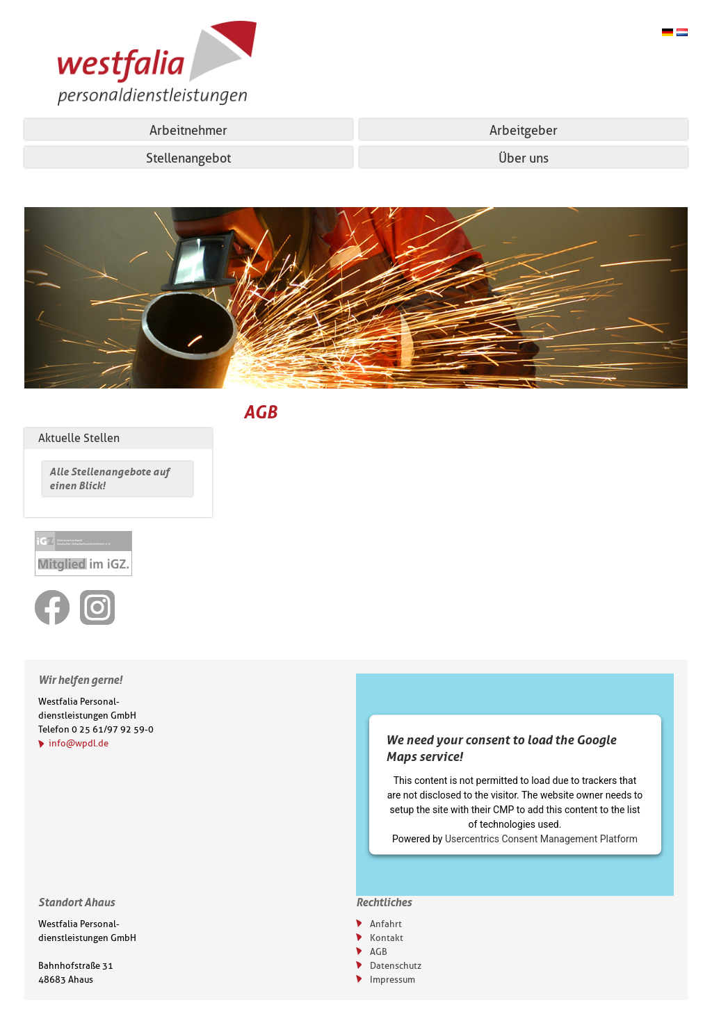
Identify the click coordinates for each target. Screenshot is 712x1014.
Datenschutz (395, 965)
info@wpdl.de (78, 743)
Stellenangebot (188, 158)
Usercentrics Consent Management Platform (541, 838)
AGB (378, 951)
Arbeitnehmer (188, 130)
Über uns (524, 158)
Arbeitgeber (524, 130)
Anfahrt (386, 923)
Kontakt (386, 937)
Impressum (392, 979)
